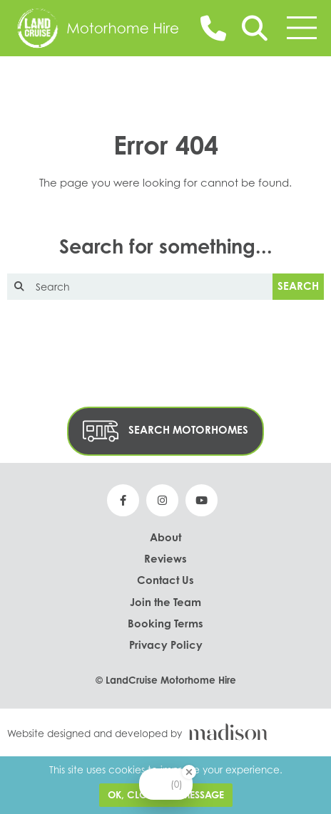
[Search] (255, 28)
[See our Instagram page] (162, 500)
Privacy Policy (166, 645)
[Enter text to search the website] (140, 286)
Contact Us (165, 580)
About (165, 537)
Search (298, 286)
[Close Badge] (189, 772)
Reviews (165, 558)
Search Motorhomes (165, 431)
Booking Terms (165, 623)
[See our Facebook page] (123, 500)
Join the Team (165, 602)
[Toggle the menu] (302, 27)
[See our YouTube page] (201, 500)
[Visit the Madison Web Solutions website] (165, 732)
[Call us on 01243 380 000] (213, 28)
